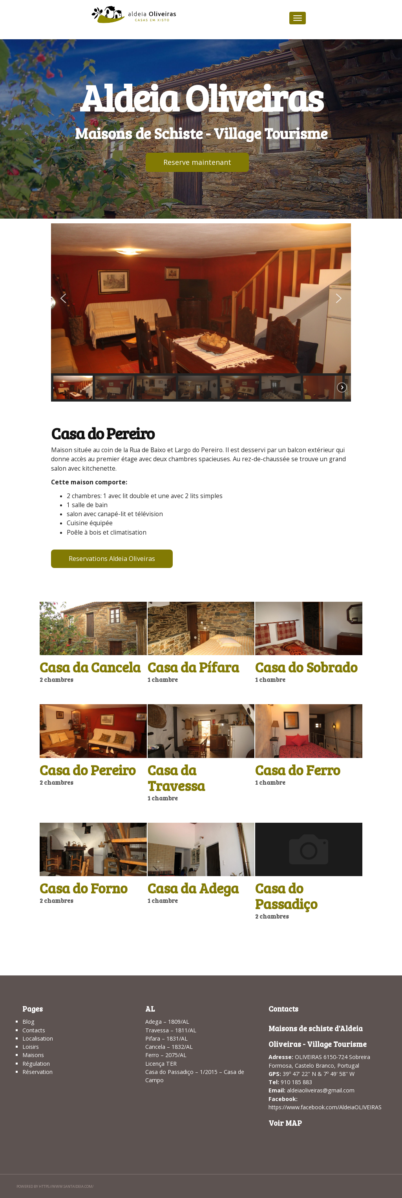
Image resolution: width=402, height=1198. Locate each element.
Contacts (33, 1030)
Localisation (37, 1038)
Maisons (33, 1055)
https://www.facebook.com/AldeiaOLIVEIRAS (325, 1107)
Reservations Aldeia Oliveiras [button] (112, 558)
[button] (63, 298)
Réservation (37, 1072)
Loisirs (30, 1046)
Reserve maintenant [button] (197, 162)
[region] (201, 312)
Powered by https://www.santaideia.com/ (54, 1186)
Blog (28, 1021)
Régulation (36, 1063)
